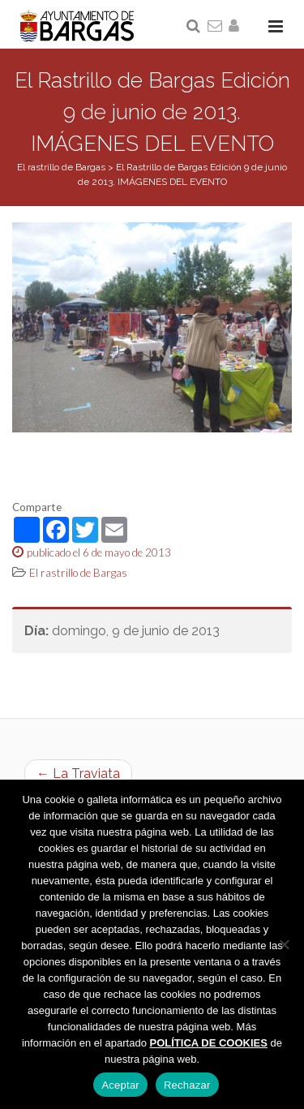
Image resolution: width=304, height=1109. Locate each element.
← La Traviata (78, 773)
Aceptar (120, 1085)
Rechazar (187, 1085)
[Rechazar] (284, 944)
